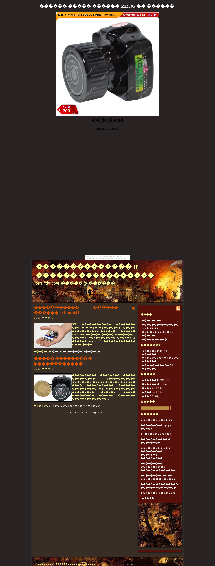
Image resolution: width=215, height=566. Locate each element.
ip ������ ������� (158, 493)
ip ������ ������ (157, 420)
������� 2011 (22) (155, 380)
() (94, 412)
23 (74, 412)
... (64, 412)
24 (78, 412)
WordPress (131, 564)
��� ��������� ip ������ (76, 351)
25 (82, 412)
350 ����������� (156, 434)
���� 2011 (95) (152, 392)
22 (71, 412)
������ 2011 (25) (154, 384)
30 (102, 412)
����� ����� (154, 339)
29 (98, 412)
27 (89, 412)
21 (67, 412)
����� (148, 401)
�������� (151, 320)
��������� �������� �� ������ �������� (158, 467)
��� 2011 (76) (150, 396)
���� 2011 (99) (152, 388)
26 (85, 412)
